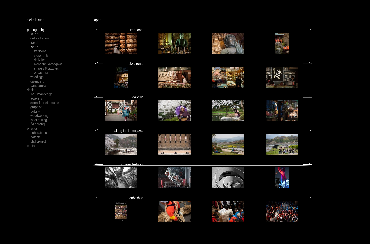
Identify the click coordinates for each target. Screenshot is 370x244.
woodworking (39, 115)
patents (35, 137)
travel (34, 42)
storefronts (41, 55)
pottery (35, 111)
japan (34, 47)
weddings (37, 77)
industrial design (41, 94)
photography (36, 30)
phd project (38, 141)
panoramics (38, 85)
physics (32, 128)
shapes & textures (46, 68)
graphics (36, 107)
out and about (39, 38)
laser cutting (38, 120)
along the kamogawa (48, 64)
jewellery (36, 98)
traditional (40, 51)
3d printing (37, 124)
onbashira (41, 72)
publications (38, 132)
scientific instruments (44, 102)
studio (34, 34)
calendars (37, 81)
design (31, 90)
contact (32, 145)
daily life (39, 60)
